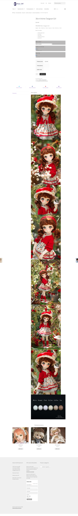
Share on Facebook (32, 89)
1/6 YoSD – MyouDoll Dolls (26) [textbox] (46, 469)
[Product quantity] (37, 74)
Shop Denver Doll (21, 8)
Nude (37, 48)
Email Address (29, 486)
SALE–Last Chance (39, 8)
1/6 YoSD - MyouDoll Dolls (36, 12)
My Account (42, 3)
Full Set (39, 50)
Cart (46, 3)
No (36, 55)
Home (14, 8)
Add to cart (43, 74)
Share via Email (58, 89)
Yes (38, 56)
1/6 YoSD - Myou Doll (29, 12)
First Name (28, 490)
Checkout (49, 3)
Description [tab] (15, 95)
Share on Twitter (19, 89)
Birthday (28, 496)
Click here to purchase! (30, 473)
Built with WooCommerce (17, 510)
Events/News (46, 8)
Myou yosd (46, 80)
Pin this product (45, 89)
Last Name (28, 493)
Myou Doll (23, 12)
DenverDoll (39, 80)
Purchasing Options (30, 8)
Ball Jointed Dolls (18, 12)
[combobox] (46, 469)
